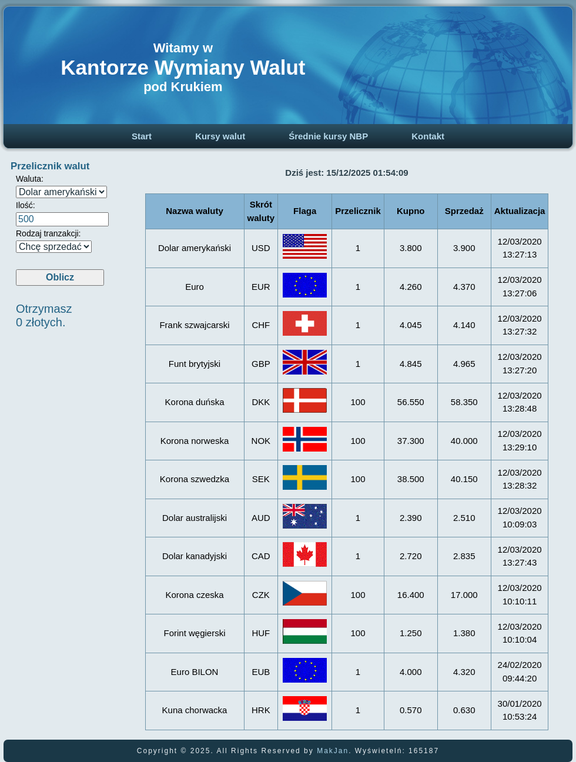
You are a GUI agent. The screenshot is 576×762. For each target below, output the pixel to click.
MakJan (333, 751)
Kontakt (427, 136)
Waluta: (29, 178)
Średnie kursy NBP (328, 136)
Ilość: (25, 205)
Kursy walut (220, 136)
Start (142, 136)
